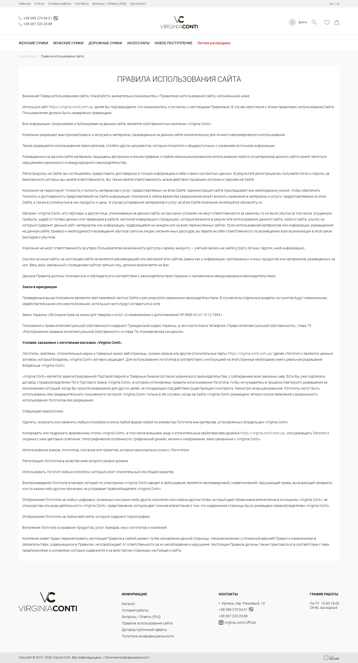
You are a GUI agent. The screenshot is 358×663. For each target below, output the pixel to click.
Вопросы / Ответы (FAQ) (109, 3)
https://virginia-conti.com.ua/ (71, 107)
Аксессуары (138, 43)
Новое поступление (173, 43)
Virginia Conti (62, 657)
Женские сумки (33, 43)
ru (338, 3)
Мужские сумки (68, 43)
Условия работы (59, 3)
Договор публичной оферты (144, 630)
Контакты (82, 3)
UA (331, 3)
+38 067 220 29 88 (37, 24)
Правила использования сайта (147, 623)
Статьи (39, 3)
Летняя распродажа (213, 43)
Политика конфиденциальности (148, 636)
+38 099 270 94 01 (37, 18)
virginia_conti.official (237, 622)
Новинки (25, 3)
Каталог (128, 604)
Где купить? (138, 3)
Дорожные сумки (105, 43)
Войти (302, 22)
